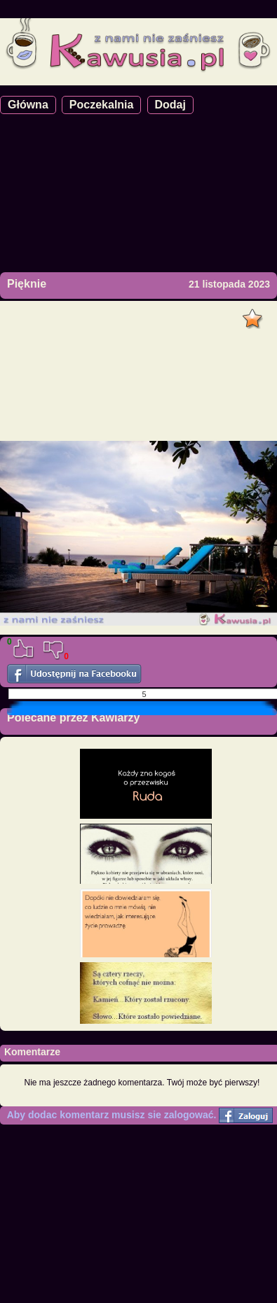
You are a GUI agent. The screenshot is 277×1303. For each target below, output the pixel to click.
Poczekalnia (101, 105)
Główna (28, 105)
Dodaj (170, 105)
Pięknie (26, 284)
